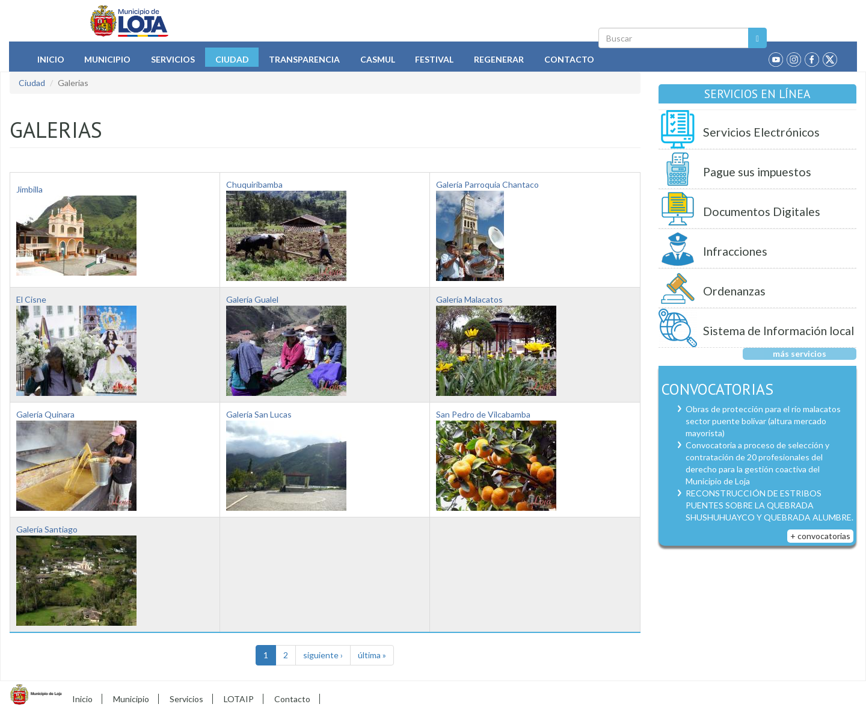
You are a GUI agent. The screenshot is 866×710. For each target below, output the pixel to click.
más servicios (799, 353)
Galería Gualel (252, 299)
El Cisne (31, 299)
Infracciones (735, 251)
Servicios (173, 59)
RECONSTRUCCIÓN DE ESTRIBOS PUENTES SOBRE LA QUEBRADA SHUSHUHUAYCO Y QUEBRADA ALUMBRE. (769, 505)
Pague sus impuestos (757, 172)
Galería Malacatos (469, 299)
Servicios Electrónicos (761, 132)
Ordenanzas (734, 291)
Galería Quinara (45, 414)
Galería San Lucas (259, 414)
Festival (434, 59)
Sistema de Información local (778, 331)
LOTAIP (239, 699)
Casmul (377, 59)
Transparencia (304, 59)
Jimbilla (29, 189)
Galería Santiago (47, 529)
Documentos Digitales (761, 211)
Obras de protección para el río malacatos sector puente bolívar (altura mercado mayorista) (763, 421)
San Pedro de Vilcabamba (483, 414)
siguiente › (323, 655)
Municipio (107, 59)
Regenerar (499, 59)
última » (372, 655)
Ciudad (232, 59)
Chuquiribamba (254, 184)
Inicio (50, 59)
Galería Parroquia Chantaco (487, 184)
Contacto (569, 59)
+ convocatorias (820, 536)
